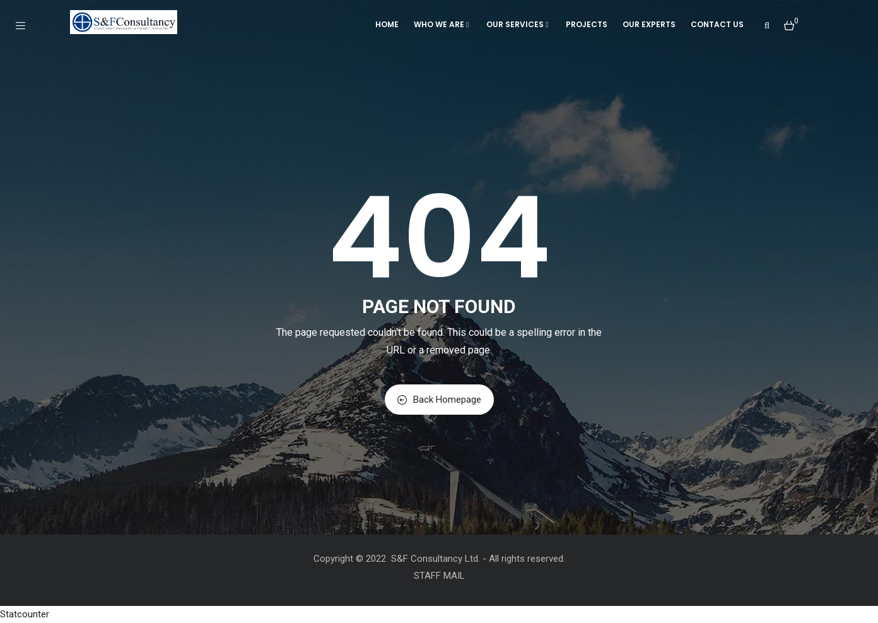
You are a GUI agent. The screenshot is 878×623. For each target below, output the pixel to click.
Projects (586, 24)
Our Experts (649, 24)
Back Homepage (439, 399)
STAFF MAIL (439, 575)
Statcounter (24, 614)
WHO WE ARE (442, 24)
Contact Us (717, 24)
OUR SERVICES (518, 24)
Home (387, 24)
